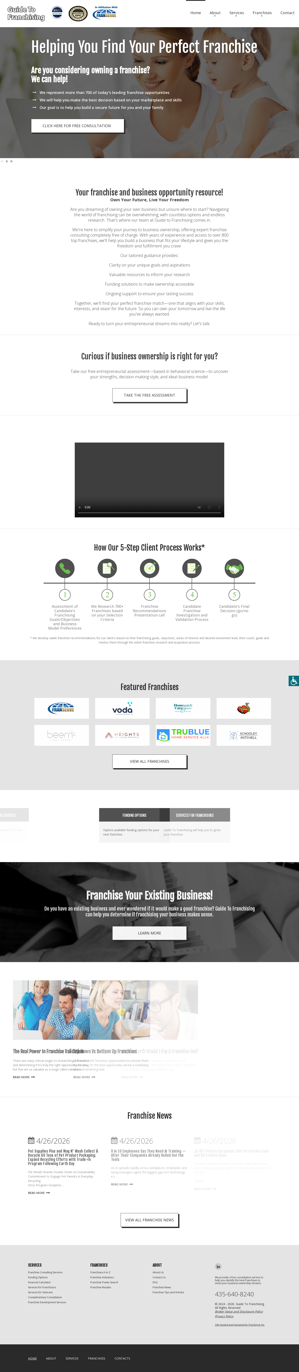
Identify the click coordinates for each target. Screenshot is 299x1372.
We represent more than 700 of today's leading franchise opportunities (104, 92)
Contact (288, 12)
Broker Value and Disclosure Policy (239, 1311)
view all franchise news (149, 1219)
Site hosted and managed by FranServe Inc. (240, 1324)
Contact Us (159, 1277)
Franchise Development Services (47, 1302)
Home (195, 12)
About (215, 12)
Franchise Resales (100, 1287)
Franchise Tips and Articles (168, 1292)
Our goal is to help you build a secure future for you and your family (102, 107)
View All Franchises (149, 761)
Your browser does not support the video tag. (149, 531)
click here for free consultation (77, 125)
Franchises (262, 12)
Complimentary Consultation (45, 1297)
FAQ (155, 1282)
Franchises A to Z (100, 1272)
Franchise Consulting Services (45, 1272)
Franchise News (162, 1287)
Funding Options (38, 1277)
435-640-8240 (234, 1294)
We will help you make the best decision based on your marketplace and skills (111, 99)
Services (236, 12)
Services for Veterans (40, 1292)
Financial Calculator (39, 1282)
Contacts (122, 1358)
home (32, 1358)
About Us (158, 1272)
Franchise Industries (102, 1277)
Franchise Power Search (104, 1282)
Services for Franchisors (42, 1287)
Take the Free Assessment (149, 425)
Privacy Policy (224, 1316)
